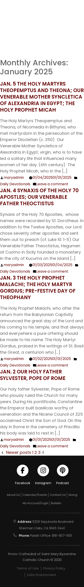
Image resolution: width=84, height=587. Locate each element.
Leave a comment (52, 184)
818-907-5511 (62, 535)
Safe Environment (41, 574)
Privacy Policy (54, 568)
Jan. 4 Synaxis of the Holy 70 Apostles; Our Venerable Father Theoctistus (39, 197)
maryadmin (14, 177)
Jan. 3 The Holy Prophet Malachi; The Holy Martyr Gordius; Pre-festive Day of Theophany (37, 287)
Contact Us (58, 495)
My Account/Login (35, 503)
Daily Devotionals (15, 184)
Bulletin (56, 503)
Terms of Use (28, 568)
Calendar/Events (34, 495)
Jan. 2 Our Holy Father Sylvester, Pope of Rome (33, 375)
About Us (13, 495)
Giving (72, 495)
